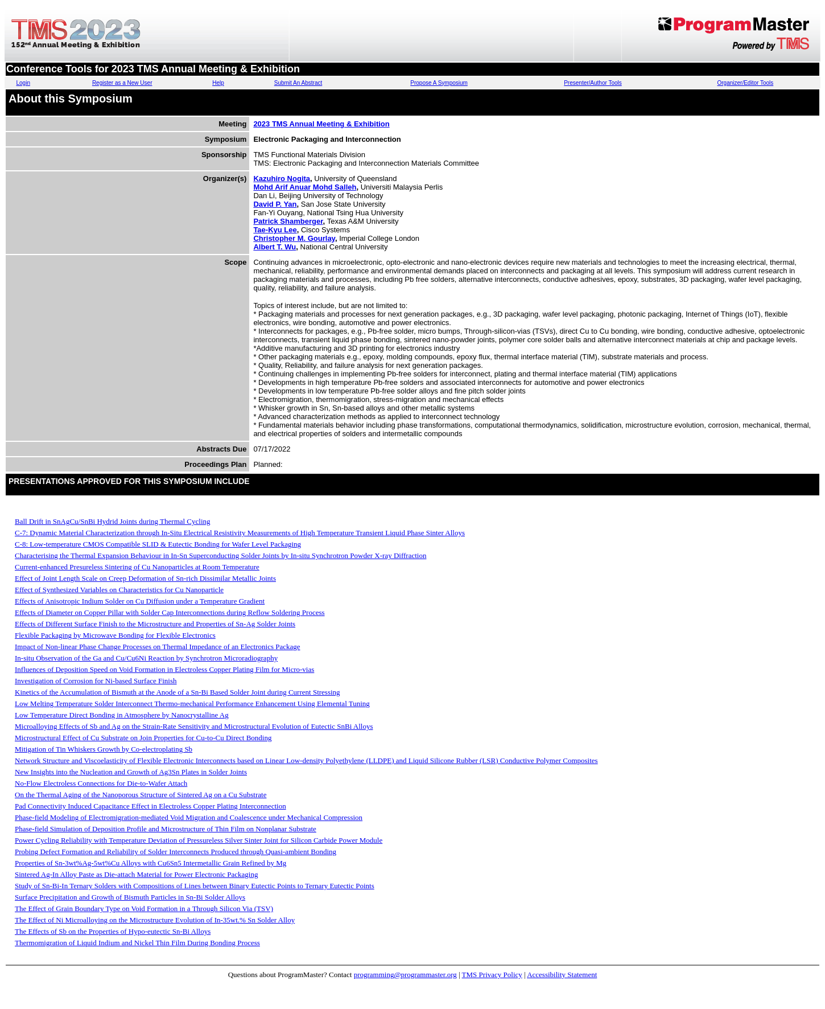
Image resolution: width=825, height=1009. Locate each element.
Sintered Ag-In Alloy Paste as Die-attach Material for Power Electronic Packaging (136, 874)
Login (23, 83)
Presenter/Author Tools (593, 83)
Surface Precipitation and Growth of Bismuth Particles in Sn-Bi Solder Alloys (130, 897)
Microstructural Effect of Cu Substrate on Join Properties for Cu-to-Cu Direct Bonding (143, 737)
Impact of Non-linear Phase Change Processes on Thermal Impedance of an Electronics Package (157, 646)
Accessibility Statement (562, 974)
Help (218, 83)
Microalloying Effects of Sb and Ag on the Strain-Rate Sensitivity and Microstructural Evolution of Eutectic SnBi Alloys (194, 726)
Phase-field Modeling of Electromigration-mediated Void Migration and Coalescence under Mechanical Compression (188, 817)
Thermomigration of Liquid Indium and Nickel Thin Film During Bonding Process (137, 942)
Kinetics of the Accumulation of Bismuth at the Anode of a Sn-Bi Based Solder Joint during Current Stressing (177, 692)
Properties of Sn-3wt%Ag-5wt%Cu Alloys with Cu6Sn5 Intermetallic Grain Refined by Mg (150, 863)
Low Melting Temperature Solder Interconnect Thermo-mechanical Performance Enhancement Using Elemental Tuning (192, 703)
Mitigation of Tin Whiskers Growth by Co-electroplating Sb (103, 749)
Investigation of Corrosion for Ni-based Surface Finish (96, 680)
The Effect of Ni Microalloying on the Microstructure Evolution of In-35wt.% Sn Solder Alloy (155, 920)
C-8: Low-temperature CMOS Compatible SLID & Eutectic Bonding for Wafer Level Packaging (158, 544)
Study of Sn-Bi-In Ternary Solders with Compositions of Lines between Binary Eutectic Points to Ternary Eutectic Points (194, 885)
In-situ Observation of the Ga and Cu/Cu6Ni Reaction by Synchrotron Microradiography (146, 658)
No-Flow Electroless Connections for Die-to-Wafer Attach (101, 783)
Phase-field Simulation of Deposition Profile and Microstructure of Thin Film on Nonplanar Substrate (165, 829)
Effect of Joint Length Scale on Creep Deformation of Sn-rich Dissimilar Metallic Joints (145, 578)
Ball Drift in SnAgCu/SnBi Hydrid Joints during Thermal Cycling (113, 521)
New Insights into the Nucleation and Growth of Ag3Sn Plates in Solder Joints (131, 772)
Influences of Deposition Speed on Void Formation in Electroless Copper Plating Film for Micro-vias (164, 669)
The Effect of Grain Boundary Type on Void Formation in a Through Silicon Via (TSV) (144, 908)
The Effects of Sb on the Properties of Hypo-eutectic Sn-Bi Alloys (113, 931)
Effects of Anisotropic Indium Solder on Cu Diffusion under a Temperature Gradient (140, 601)
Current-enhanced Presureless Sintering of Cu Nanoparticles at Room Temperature (137, 567)
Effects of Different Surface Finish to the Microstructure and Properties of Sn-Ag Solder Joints (155, 624)
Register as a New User (122, 83)
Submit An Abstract (298, 83)
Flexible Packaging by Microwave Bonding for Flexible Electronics (115, 635)
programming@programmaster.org (405, 974)
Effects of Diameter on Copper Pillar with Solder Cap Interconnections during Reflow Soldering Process (170, 612)
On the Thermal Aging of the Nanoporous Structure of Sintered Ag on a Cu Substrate (140, 794)
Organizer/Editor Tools (745, 83)
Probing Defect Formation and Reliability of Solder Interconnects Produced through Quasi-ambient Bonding (175, 851)
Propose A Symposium (439, 83)
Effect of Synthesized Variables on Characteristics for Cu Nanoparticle (119, 589)
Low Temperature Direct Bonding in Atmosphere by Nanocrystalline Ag (122, 715)
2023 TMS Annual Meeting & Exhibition (321, 124)
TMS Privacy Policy (492, 974)
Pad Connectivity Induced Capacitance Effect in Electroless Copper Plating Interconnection (150, 806)
